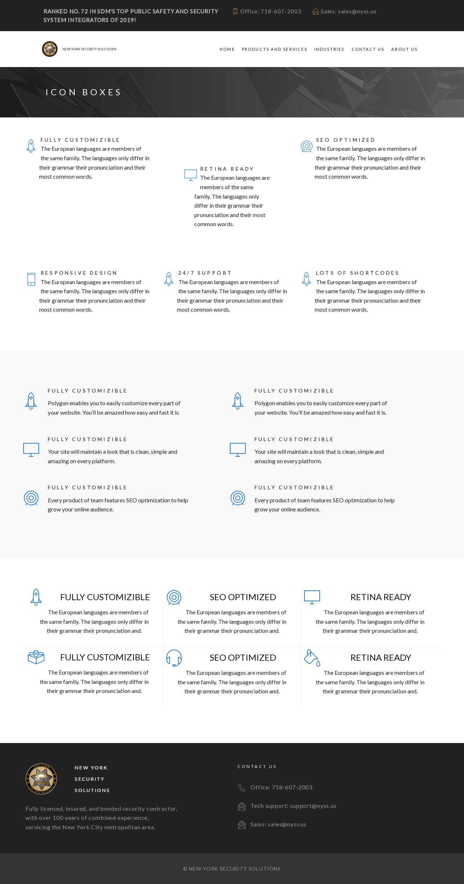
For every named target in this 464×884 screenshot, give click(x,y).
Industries (329, 49)
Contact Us (368, 49)
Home (227, 49)
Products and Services (274, 49)
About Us (404, 49)
